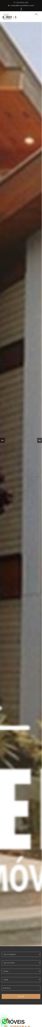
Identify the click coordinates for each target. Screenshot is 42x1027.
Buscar (21, 996)
